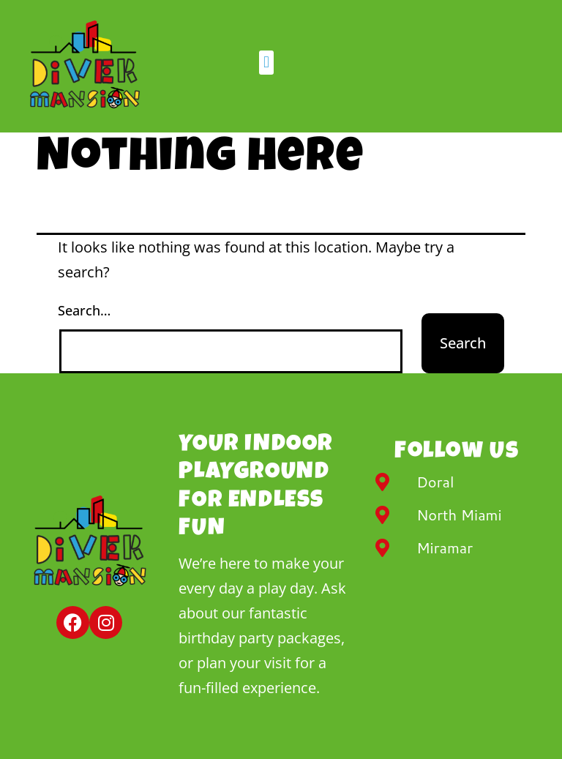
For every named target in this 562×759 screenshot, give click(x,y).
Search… (84, 310)
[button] (266, 63)
